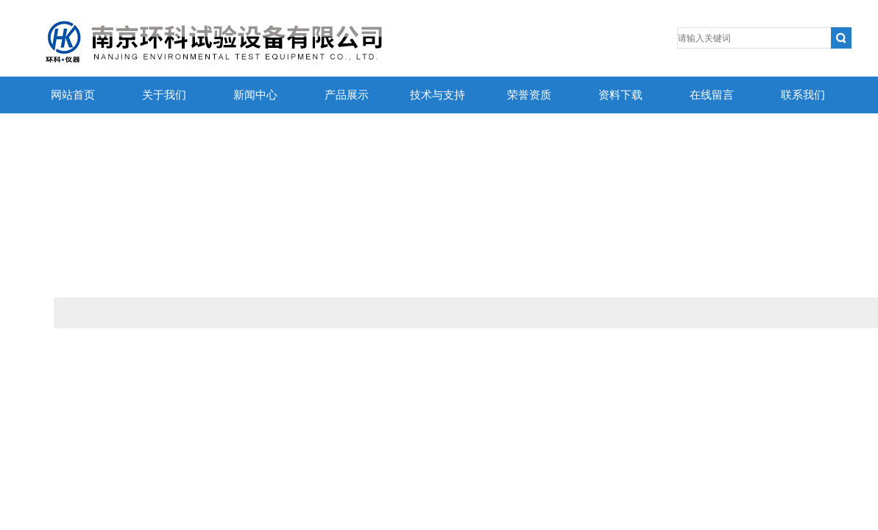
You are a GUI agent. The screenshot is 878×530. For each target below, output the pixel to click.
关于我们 (164, 95)
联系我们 (803, 95)
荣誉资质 (529, 95)
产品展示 (347, 95)
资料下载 (620, 95)
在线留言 (712, 95)
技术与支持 (437, 95)
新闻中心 (255, 95)
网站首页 (73, 95)
